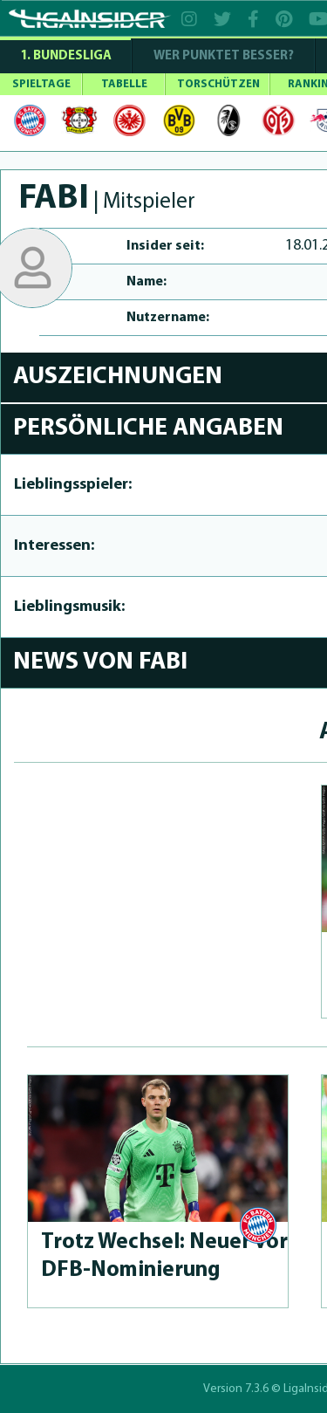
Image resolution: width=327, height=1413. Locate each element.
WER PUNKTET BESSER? (223, 56)
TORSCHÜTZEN (218, 84)
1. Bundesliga (66, 56)
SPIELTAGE (41, 84)
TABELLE (124, 84)
